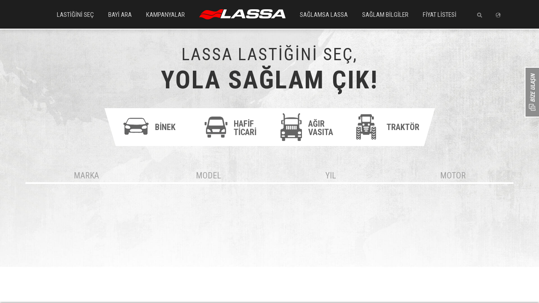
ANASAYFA (242, 14)
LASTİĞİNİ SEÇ (75, 15)
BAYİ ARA (120, 15)
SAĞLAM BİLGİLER (385, 15)
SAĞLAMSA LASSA (324, 15)
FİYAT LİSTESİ (439, 15)
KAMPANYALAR (165, 15)
